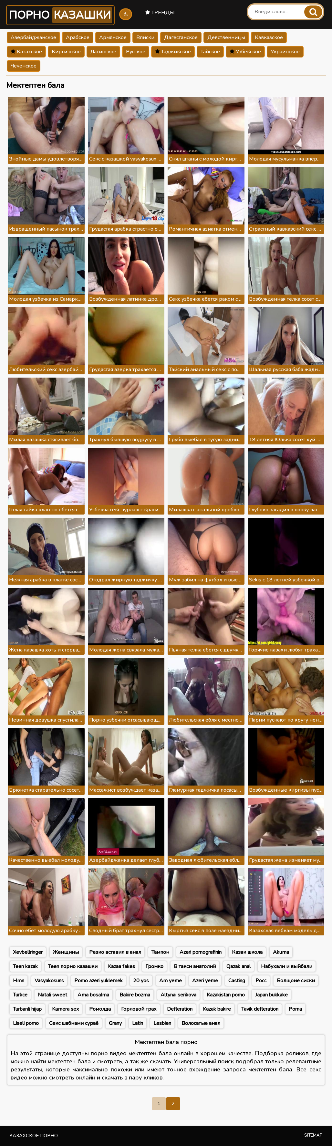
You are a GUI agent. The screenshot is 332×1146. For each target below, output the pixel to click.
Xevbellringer (28, 952)
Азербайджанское (33, 37)
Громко (154, 966)
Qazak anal (238, 966)
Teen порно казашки (73, 966)
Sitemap (313, 1135)
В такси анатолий (195, 966)
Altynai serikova (178, 994)
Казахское (26, 51)
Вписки (145, 37)
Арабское (77, 37)
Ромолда (100, 1009)
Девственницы (226, 37)
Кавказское (269, 37)
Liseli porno (26, 1023)
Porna (295, 1009)
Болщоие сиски (296, 980)
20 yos (141, 980)
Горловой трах (139, 1009)
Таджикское (173, 51)
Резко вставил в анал (115, 952)
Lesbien (162, 1023)
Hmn (18, 980)
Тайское (210, 51)
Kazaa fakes (121, 966)
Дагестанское (181, 37)
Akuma (281, 952)
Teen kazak (25, 966)
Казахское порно (33, 1135)
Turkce (20, 994)
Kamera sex (65, 1009)
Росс (260, 980)
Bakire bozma (134, 994)
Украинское (285, 51)
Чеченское (23, 65)
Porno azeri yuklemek (98, 980)
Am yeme (170, 980)
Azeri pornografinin (201, 952)
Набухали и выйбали (286, 966)
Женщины (66, 952)
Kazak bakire (217, 1009)
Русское (135, 51)
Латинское (103, 51)
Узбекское (245, 51)
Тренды (160, 12)
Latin (137, 1023)
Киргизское (66, 51)
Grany (115, 1023)
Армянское (113, 37)
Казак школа (247, 952)
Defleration (179, 1009)
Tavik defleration (259, 1009)
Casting (236, 980)
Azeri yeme (205, 980)
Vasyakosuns (49, 980)
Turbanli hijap (27, 1009)
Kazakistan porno (226, 994)
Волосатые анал (201, 1023)
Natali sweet (52, 994)
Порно (60, 15)
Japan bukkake (271, 994)
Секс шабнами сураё (74, 1023)
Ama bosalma (93, 994)
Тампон (160, 952)
